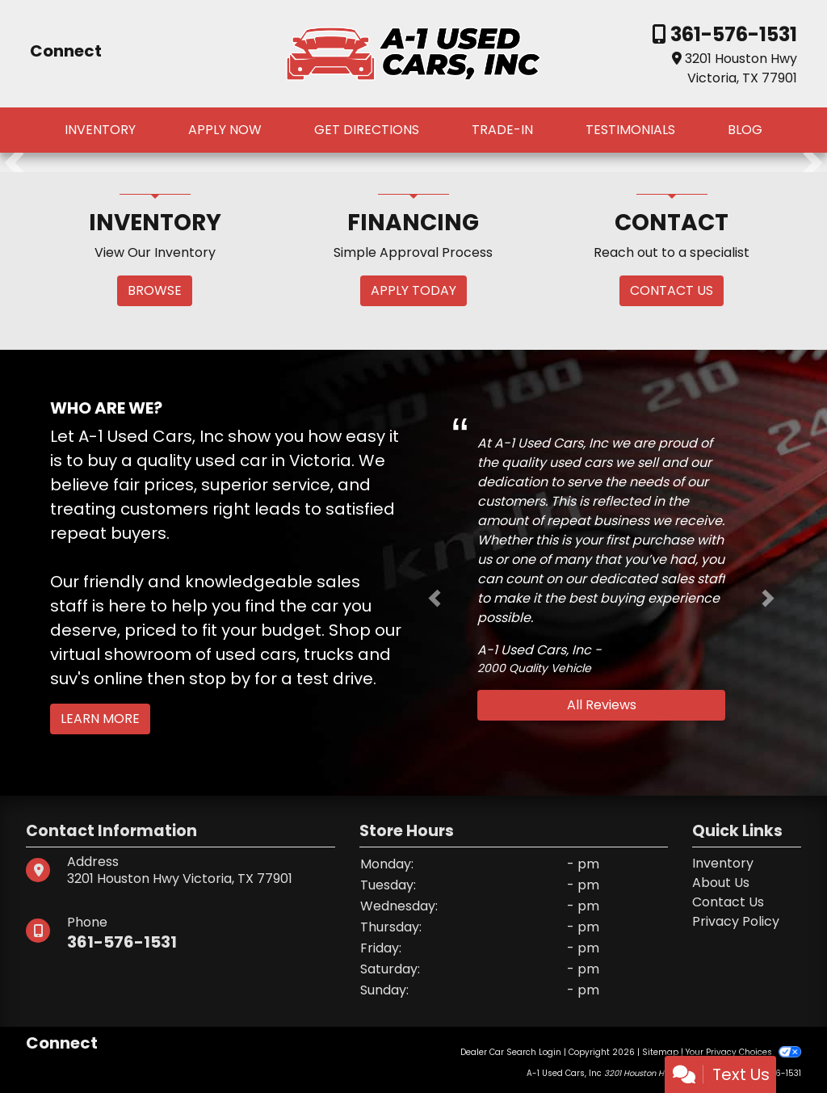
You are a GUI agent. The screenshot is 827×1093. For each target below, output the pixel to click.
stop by (219, 678)
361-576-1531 (731, 34)
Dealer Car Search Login (510, 1052)
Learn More (100, 718)
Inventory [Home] (723, 863)
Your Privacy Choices (743, 1052)
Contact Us (728, 902)
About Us (720, 882)
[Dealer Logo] (414, 53)
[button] (14, 162)
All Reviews (601, 705)
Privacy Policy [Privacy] (735, 921)
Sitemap (660, 1052)
